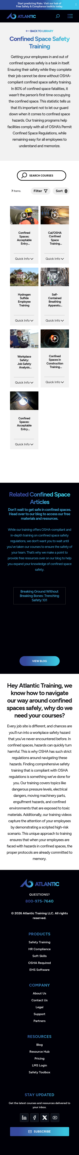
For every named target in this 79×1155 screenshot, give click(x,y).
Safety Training (39, 942)
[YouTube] (55, 1117)
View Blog (39, 661)
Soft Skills (39, 956)
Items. (16, 191)
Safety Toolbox (39, 1072)
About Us (39, 993)
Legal (39, 1007)
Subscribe (39, 1131)
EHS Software (39, 970)
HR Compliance (39, 949)
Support (39, 1014)
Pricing (39, 1058)
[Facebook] (34, 1117)
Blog (39, 1045)
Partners (39, 1021)
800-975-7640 (39, 901)
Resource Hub (39, 1051)
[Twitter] (44, 1117)
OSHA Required (39, 963)
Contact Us (39, 1000)
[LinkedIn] (24, 1117)
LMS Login (39, 1065)
